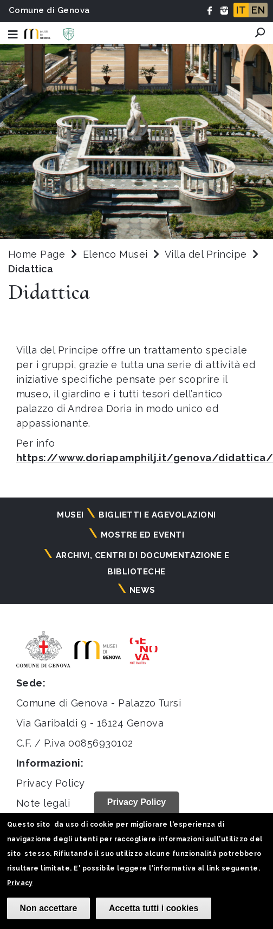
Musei (70, 515)
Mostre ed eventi (143, 535)
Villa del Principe (207, 254)
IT (241, 10)
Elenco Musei (115, 254)
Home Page (36, 254)
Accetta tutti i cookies (153, 908)
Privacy (20, 883)
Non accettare (48, 908)
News (142, 590)
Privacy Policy (50, 783)
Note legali (43, 803)
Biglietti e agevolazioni (157, 515)
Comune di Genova (49, 10)
